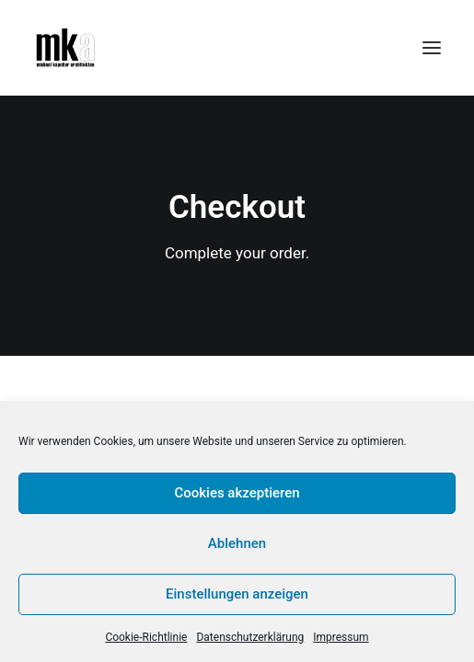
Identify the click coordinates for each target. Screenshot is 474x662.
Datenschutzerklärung (250, 637)
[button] (431, 48)
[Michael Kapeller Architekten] (65, 48)
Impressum (340, 637)
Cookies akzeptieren (236, 493)
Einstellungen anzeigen (237, 594)
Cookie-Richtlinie (146, 637)
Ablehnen (237, 543)
